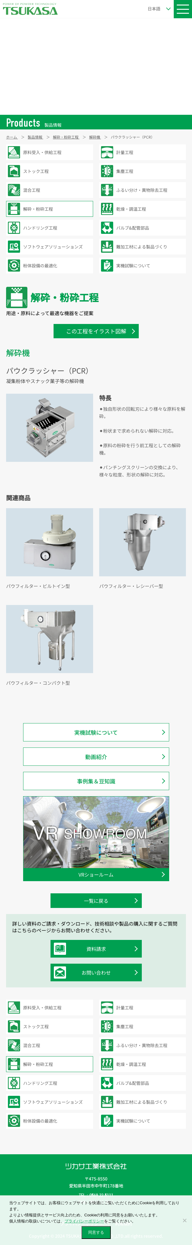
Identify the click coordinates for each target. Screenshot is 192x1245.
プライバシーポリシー (84, 1221)
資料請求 (81, 948)
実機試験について (96, 732)
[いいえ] (184, 1220)
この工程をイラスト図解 (96, 331)
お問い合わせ (84, 972)
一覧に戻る (96, 900)
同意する (96, 1232)
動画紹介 (96, 756)
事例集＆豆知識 (96, 781)
